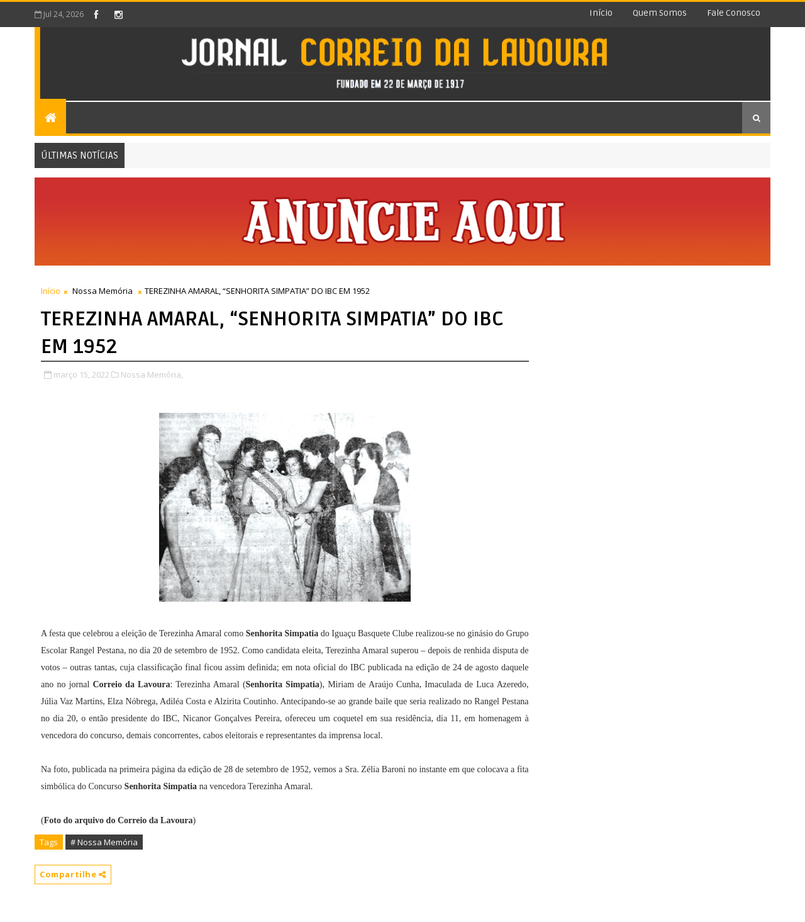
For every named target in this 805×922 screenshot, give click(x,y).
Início (601, 13)
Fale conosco (733, 13)
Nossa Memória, (152, 374)
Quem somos (660, 13)
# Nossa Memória (104, 842)
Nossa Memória (102, 290)
